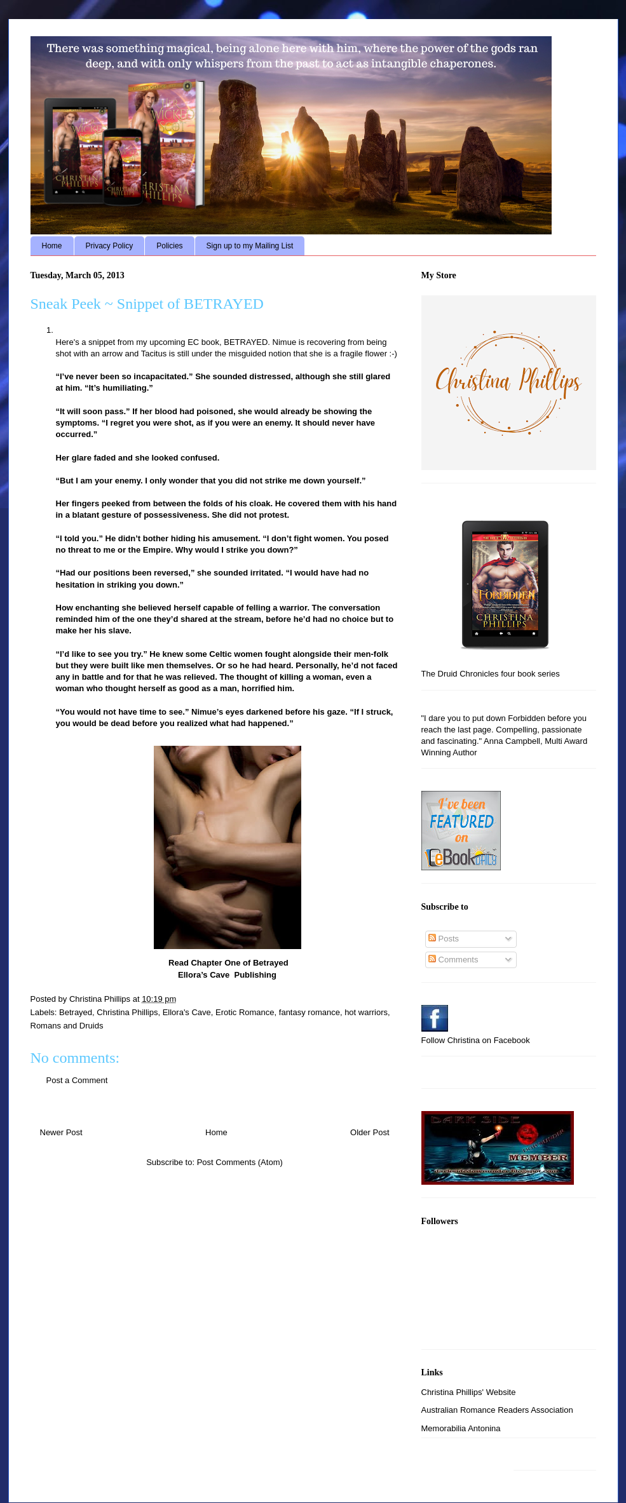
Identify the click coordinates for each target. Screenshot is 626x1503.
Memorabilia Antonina (461, 1428)
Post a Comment (77, 1080)
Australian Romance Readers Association (497, 1410)
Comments (453, 959)
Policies (169, 245)
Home (52, 245)
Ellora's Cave (187, 1012)
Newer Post (61, 1132)
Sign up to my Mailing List (250, 245)
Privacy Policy (109, 245)
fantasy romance (309, 1012)
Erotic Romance (244, 1012)
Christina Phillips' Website (468, 1392)
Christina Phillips (127, 1012)
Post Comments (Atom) (240, 1162)
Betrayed (75, 1012)
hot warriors (366, 1012)
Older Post (369, 1132)
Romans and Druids (67, 1025)
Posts (443, 938)
